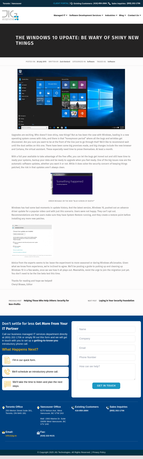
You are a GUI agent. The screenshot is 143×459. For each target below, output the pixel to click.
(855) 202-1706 (13, 341)
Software (91, 62)
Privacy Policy (99, 456)
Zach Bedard (65, 62)
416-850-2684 (81, 414)
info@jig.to (11, 439)
